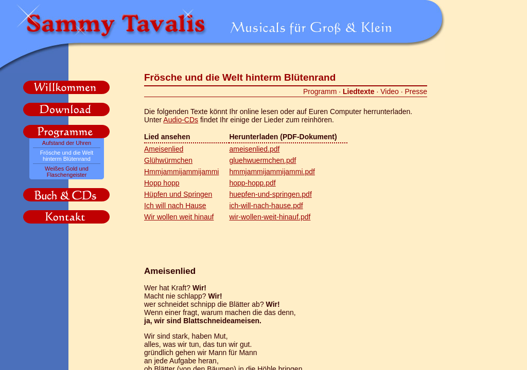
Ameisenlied (163, 149)
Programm (320, 91)
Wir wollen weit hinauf (179, 217)
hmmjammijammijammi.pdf (271, 172)
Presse (416, 91)
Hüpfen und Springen (178, 194)
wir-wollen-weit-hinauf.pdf (269, 217)
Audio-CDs (180, 120)
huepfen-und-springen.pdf (270, 194)
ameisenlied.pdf (254, 149)
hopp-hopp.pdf (252, 183)
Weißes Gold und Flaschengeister (67, 171)
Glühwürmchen (168, 160)
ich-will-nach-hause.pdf (266, 205)
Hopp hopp (162, 183)
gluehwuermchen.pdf (262, 160)
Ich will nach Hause (175, 205)
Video (389, 91)
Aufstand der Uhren (66, 143)
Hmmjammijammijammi (181, 172)
